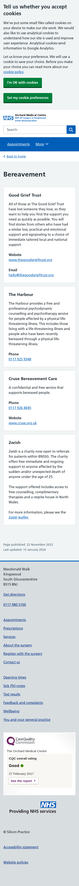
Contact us (11, 662)
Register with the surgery (22, 654)
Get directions (14, 594)
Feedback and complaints (23, 703)
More (42, 144)
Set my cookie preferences (27, 98)
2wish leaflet (18, 517)
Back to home (16, 156)
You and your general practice (26, 720)
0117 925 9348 (20, 359)
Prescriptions (13, 628)
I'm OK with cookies (22, 82)
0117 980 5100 (14, 605)
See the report (21, 781)
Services (9, 637)
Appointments (18, 144)
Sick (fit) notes (14, 686)
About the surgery (17, 645)
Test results (11, 694)
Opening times (14, 677)
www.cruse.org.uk (23, 423)
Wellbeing (11, 711)
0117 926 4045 (20, 408)
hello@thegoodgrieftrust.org (31, 275)
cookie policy (13, 72)
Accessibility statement (20, 847)
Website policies (15, 862)
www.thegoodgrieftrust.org (30, 260)
